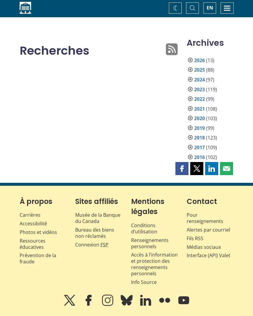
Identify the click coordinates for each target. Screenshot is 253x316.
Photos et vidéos (38, 232)
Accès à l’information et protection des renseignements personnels (154, 263)
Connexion (92, 244)
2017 (199, 147)
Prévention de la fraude (38, 258)
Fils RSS (195, 238)
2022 (199, 99)
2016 (199, 157)
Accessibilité (33, 223)
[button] (181, 168)
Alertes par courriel (208, 230)
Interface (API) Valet (208, 255)
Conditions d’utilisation (144, 228)
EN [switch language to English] (210, 7)
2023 (199, 89)
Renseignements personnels (150, 243)
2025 (199, 70)
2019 (199, 128)
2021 (199, 109)
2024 (199, 79)
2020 (199, 118)
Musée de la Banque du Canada (97, 218)
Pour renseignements (205, 218)
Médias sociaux (204, 247)
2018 (199, 137)
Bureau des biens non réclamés (94, 233)
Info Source (144, 282)
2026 (199, 60)
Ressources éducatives (32, 244)
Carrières (30, 215)
